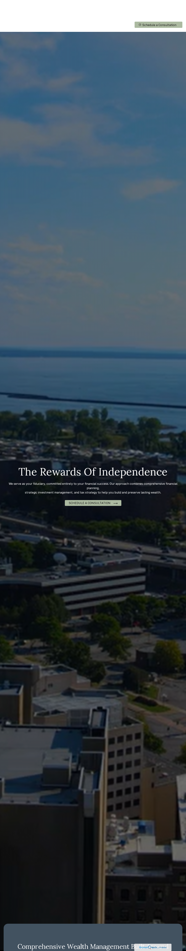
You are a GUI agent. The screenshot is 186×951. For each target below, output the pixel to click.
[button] (89, 7)
